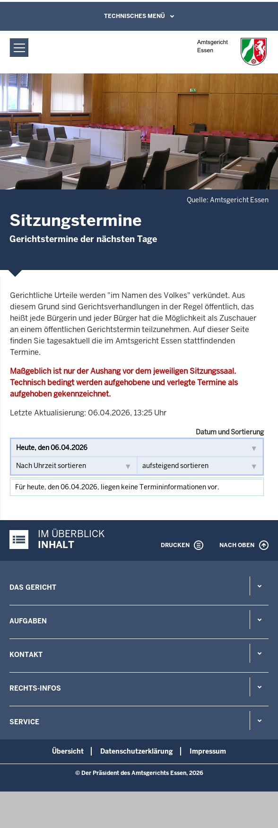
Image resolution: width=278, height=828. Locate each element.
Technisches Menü (134, 16)
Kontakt (26, 654)
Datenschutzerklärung (136, 751)
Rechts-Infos (35, 688)
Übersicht (68, 751)
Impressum (208, 751)
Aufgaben (28, 621)
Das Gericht (32, 587)
